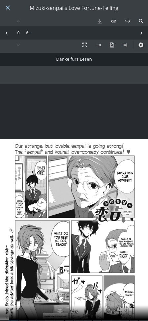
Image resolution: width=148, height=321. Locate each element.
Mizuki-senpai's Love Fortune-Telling (74, 8)
